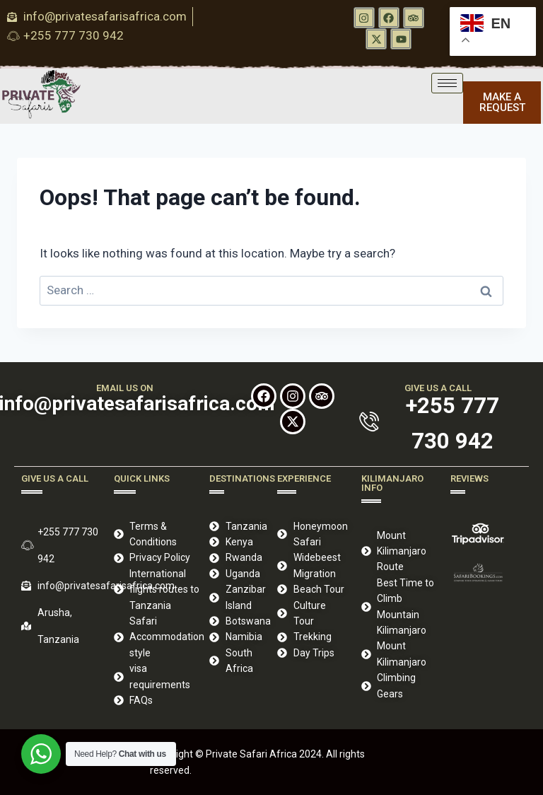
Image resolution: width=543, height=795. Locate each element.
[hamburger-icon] (447, 83)
